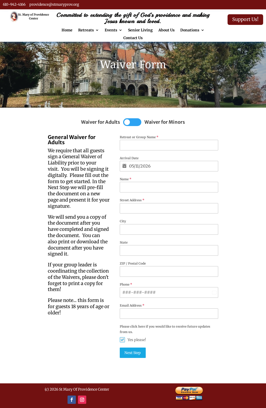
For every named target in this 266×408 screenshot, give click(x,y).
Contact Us (133, 38)
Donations (189, 30)
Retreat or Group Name (139, 137)
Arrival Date (129, 158)
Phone (126, 284)
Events (111, 30)
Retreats (86, 30)
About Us (166, 30)
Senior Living (140, 30)
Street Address (132, 200)
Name (125, 179)
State (124, 242)
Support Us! (245, 19)
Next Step (132, 352)
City (123, 221)
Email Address (132, 305)
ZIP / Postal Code (133, 263)
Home (67, 30)
